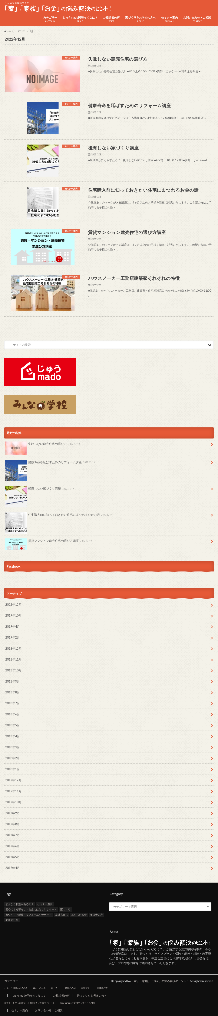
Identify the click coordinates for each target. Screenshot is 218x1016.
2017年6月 (12, 846)
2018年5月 (12, 725)
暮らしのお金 (79, 914)
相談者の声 (96, 914)
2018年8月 (12, 692)
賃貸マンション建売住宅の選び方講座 (49, 542)
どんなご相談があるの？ (20, 904)
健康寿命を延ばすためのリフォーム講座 (50, 464)
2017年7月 (12, 835)
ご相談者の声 (111, 19)
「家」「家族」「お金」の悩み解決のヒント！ (160, 981)
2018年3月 (12, 747)
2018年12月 (13, 648)
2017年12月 (13, 780)
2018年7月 (12, 703)
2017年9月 (12, 813)
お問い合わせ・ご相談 (197, 19)
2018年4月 (12, 736)
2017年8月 (12, 824)
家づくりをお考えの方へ (140, 19)
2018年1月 (12, 769)
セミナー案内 (169, 19)
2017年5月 (12, 857)
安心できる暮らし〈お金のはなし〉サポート (31, 909)
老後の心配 (12, 919)
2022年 (21, 31)
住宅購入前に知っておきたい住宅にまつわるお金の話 (59, 516)
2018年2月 (12, 758)
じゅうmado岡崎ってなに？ (80, 19)
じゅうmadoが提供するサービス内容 (77, 1002)
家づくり (65, 909)
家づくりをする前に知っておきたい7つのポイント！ (29, 1002)
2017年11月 (13, 791)
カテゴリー (50, 19)
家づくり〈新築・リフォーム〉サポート (29, 914)
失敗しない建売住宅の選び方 (43, 445)
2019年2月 (12, 637)
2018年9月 (12, 681)
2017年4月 (12, 868)
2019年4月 (12, 626)
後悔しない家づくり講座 (40, 490)
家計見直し (61, 914)
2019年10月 (13, 615)
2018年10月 (13, 670)
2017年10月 (13, 802)
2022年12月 (13, 604)
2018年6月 (12, 714)
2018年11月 (13, 659)
